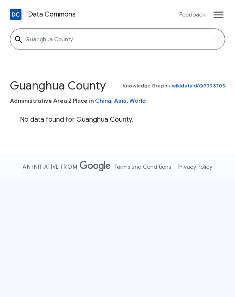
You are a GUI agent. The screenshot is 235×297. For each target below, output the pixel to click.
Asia (120, 100)
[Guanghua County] (117, 39)
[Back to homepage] (15, 14)
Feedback (192, 14)
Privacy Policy (195, 166)
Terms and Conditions (142, 166)
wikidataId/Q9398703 (198, 85)
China (103, 100)
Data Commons (52, 14)
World (137, 100)
